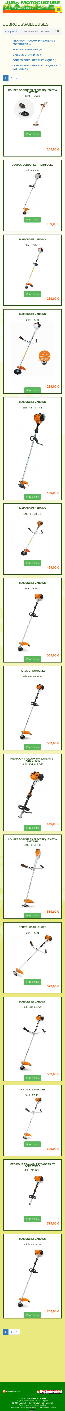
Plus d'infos (32, 134)
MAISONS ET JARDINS (27, 54)
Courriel (49, 1403)
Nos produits (12, 31)
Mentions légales (38, 1405)
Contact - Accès (13, 1391)
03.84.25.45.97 (21, 1403)
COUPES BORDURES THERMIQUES (35, 60)
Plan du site (24, 1405)
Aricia (53, 1407)
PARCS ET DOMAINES (27, 49)
